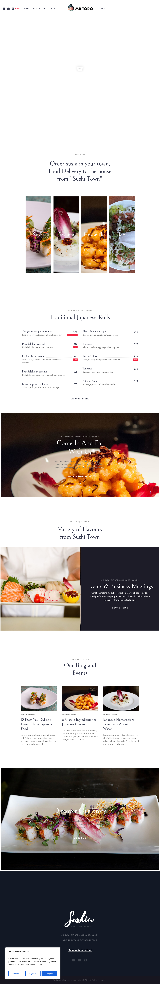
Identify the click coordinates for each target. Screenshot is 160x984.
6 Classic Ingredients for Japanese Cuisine (79, 721)
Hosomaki (94, 234)
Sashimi (66, 234)
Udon (122, 234)
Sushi (38, 234)
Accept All (49, 973)
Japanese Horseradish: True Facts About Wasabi (118, 724)
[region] (32, 963)
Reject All (33, 973)
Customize (16, 973)
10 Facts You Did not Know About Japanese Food (36, 724)
